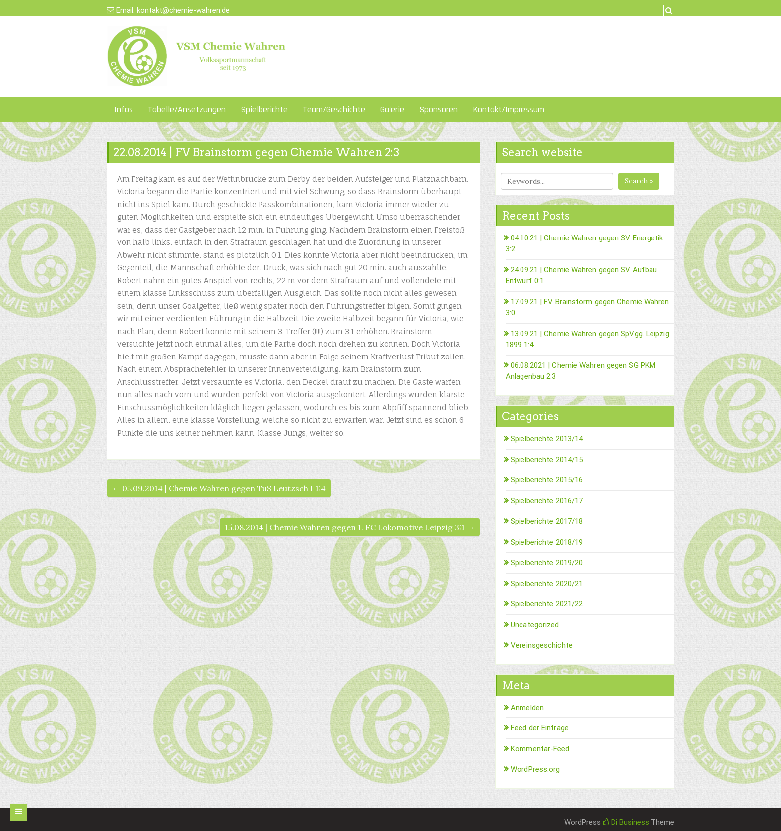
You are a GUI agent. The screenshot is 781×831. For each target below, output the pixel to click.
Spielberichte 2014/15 (547, 459)
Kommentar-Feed (540, 748)
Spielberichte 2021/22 (547, 603)
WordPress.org (535, 769)
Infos (123, 109)
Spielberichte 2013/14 (547, 438)
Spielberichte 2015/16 (547, 479)
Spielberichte (264, 109)
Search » (639, 180)
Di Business (626, 822)
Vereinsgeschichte (542, 645)
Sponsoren (438, 109)
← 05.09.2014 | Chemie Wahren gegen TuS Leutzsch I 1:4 (219, 488)
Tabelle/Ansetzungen (187, 109)
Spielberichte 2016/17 (547, 500)
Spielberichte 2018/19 (547, 542)
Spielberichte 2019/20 (547, 562)
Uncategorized (535, 624)
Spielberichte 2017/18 (547, 521)
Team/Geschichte (334, 109)
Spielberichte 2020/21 (547, 583)
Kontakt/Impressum (508, 109)
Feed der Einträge (540, 727)
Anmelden (527, 707)
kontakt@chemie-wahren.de (183, 10)
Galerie (392, 109)
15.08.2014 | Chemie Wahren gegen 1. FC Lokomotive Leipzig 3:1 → (350, 527)
